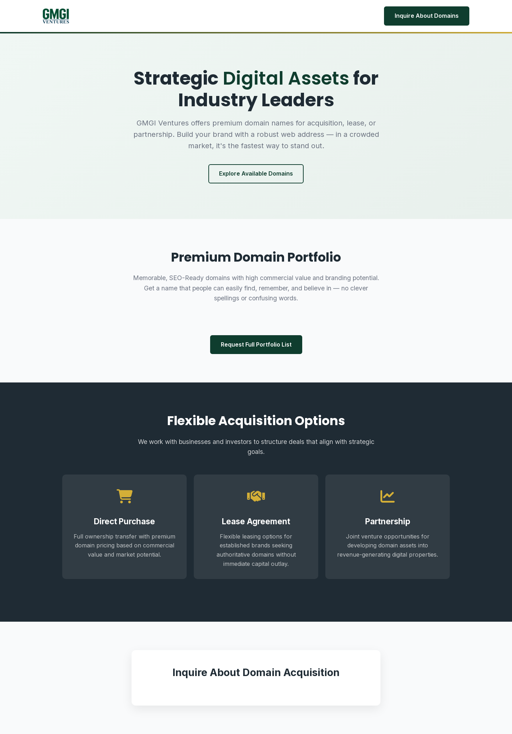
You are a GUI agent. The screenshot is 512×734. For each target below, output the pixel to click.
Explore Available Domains (256, 173)
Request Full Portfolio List (256, 344)
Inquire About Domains (427, 15)
